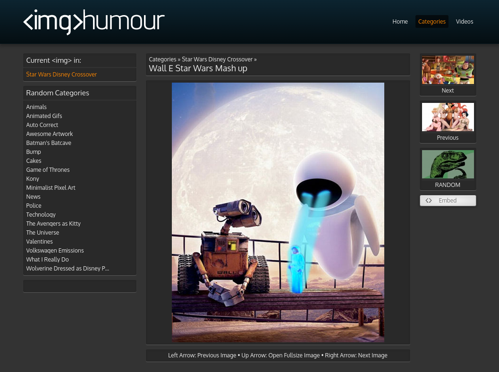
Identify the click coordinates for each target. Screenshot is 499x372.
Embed (448, 200)
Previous (448, 122)
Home (400, 21)
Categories (432, 21)
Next (448, 75)
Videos (464, 21)
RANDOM (448, 169)
